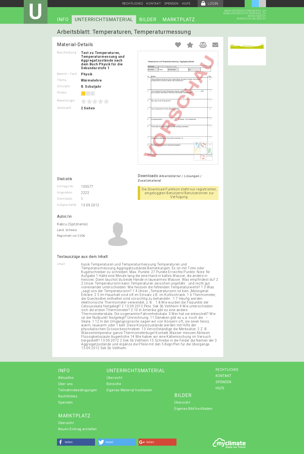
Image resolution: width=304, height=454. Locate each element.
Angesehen (64, 192)
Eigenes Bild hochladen (193, 409)
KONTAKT (153, 3)
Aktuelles (66, 378)
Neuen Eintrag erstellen (77, 429)
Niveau (61, 92)
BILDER (147, 19)
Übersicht (114, 378)
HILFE (186, 3)
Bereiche (114, 384)
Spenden (65, 402)
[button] (76, 442)
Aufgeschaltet (66, 205)
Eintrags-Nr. (65, 186)
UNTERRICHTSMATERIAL (104, 19)
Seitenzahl (64, 108)
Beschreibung (66, 52)
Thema (61, 80)
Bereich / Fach (67, 74)
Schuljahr (63, 86)
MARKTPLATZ (178, 19)
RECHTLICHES (132, 3)
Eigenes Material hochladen (129, 390)
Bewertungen (66, 100)
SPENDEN (171, 3)
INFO (63, 19)
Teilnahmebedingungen (77, 390)
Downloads (64, 198)
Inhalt (61, 264)
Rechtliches (67, 396)
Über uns (65, 384)
